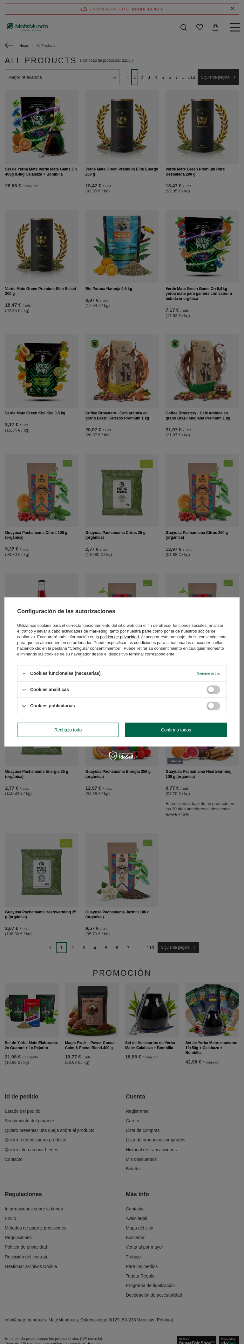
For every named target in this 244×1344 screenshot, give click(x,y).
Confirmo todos (176, 729)
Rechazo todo (68, 729)
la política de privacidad (117, 636)
